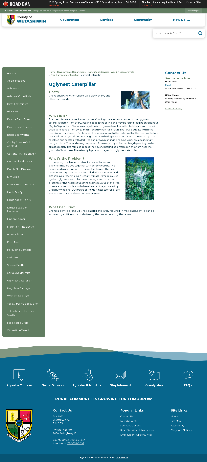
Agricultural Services (98, 72)
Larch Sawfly (14, 192)
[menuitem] (70, 19)
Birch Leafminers (17, 104)
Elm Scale (13, 176)
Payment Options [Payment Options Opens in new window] (130, 425)
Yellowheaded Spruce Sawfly (20, 313)
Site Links (179, 410)
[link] (193, 10)
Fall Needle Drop (17, 322)
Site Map (176, 421)
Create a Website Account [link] (18, 11)
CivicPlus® (122, 457)
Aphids (11, 73)
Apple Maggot (16, 80)
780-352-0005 (75, 443)
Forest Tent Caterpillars (21, 184)
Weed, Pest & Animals (122, 72)
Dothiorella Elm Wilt (19, 161)
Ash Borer (13, 88)
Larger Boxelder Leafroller (17, 209)
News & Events (128, 421)
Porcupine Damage (19, 249)
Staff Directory (173, 108)
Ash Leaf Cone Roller (19, 96)
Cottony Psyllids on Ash (21, 153)
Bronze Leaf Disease (19, 127)
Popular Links (132, 410)
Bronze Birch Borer (19, 119)
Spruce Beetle (15, 265)
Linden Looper (16, 219)
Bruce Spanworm (18, 134)
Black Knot (14, 111)
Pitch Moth (14, 242)
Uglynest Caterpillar (19, 280)
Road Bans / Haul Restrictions (137, 430)
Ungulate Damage (18, 288)
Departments (79, 72)
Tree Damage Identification (64, 75)
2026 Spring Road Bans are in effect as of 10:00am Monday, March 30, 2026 (92, 4)
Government (64, 72)
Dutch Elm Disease (19, 169)
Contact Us (126, 416)
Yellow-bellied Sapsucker (22, 303)
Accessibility (177, 425)
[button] (200, 33)
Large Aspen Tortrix (19, 199)
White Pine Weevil (18, 330)
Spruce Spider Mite (18, 272)
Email (168, 85)
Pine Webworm (16, 234)
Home (52, 72)
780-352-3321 (78, 440)
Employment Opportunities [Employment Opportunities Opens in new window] (136, 434)
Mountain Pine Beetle (20, 226)
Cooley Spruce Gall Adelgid (18, 144)
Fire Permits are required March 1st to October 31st (172, 4)
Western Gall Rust (18, 296)
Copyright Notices (181, 430)
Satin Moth (14, 257)
